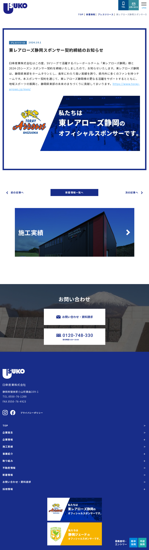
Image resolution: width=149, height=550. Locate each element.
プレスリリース (18, 42)
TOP (5, 425)
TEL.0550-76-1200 (15, 396)
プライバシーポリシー (31, 412)
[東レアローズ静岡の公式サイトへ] (74, 509)
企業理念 (8, 432)
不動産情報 (9, 467)
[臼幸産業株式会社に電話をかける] (123, 5)
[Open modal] (144, 5)
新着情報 (8, 474)
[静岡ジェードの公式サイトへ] (74, 533)
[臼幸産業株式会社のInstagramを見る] (5, 412)
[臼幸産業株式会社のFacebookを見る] (12, 412)
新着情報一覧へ (74, 192)
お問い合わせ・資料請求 (17, 482)
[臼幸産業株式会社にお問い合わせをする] (134, 5)
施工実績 (8, 446)
